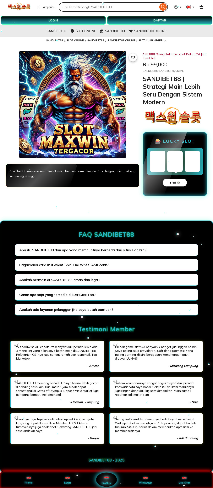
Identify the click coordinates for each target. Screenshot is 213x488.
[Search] (163, 7)
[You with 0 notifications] (190, 7)
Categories (46, 7)
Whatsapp (145, 479)
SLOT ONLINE (75, 40)
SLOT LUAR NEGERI (150, 40)
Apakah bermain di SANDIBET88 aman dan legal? (59, 280)
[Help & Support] (177, 7)
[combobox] (108, 7)
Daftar (106, 479)
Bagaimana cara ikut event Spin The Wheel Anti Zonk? (64, 265)
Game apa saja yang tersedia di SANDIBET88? (57, 294)
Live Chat (184, 479)
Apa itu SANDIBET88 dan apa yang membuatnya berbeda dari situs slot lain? (82, 250)
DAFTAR (159, 20)
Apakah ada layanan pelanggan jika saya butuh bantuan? (66, 309)
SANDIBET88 (54, 40)
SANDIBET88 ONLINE (121, 40)
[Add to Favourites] (133, 57)
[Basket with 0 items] (201, 7)
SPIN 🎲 (175, 182)
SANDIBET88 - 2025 (106, 460)
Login (67, 479)
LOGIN (53, 20)
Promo (29, 479)
